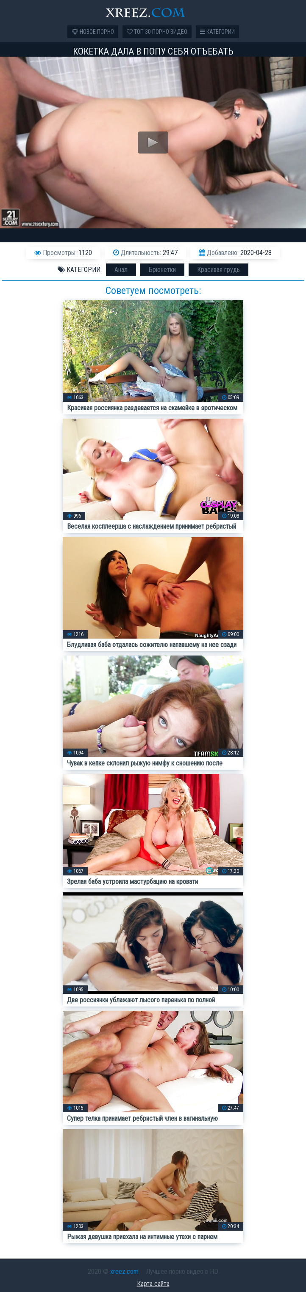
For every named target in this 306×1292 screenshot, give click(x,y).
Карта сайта (153, 1284)
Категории (217, 31)
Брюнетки (162, 270)
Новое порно (93, 31)
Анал (121, 270)
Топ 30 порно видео (157, 31)
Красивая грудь (218, 270)
